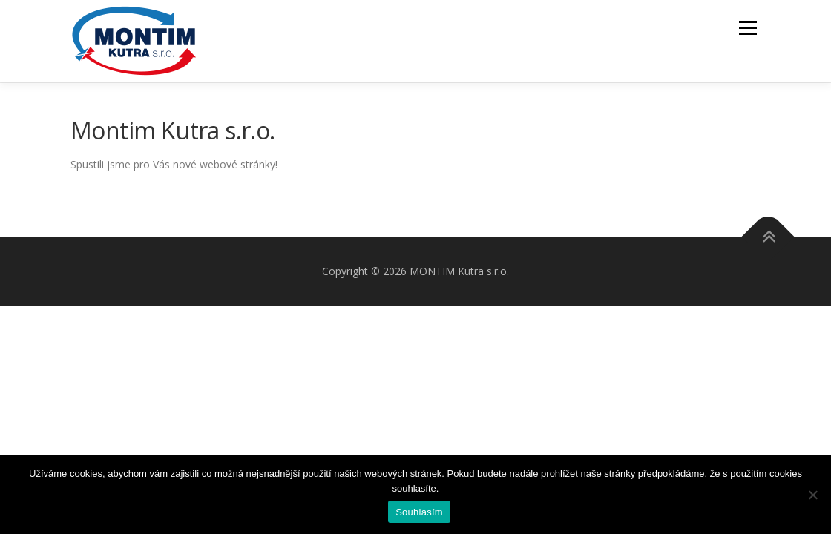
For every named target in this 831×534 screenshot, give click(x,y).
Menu (748, 28)
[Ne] (812, 494)
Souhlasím (419, 512)
